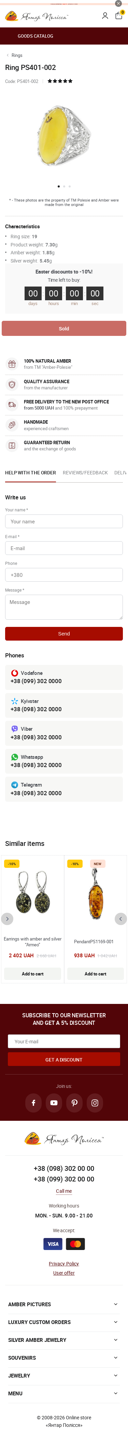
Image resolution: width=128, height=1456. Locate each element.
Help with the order (30, 472)
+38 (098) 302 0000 (36, 709)
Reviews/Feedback (85, 472)
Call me (64, 1191)
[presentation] (7, 919)
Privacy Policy (64, 1263)
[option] (30, 474)
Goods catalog (29, 36)
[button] (58, 186)
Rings (17, 55)
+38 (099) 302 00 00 (64, 1179)
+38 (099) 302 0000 (36, 681)
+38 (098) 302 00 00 (64, 1168)
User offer (64, 1273)
